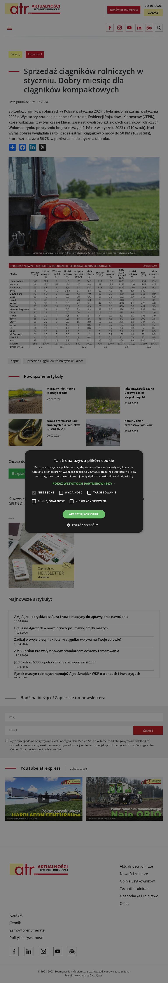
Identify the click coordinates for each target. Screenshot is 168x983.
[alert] (84, 491)
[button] (84, 484)
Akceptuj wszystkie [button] (84, 514)
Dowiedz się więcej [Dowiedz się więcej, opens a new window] (121, 476)
